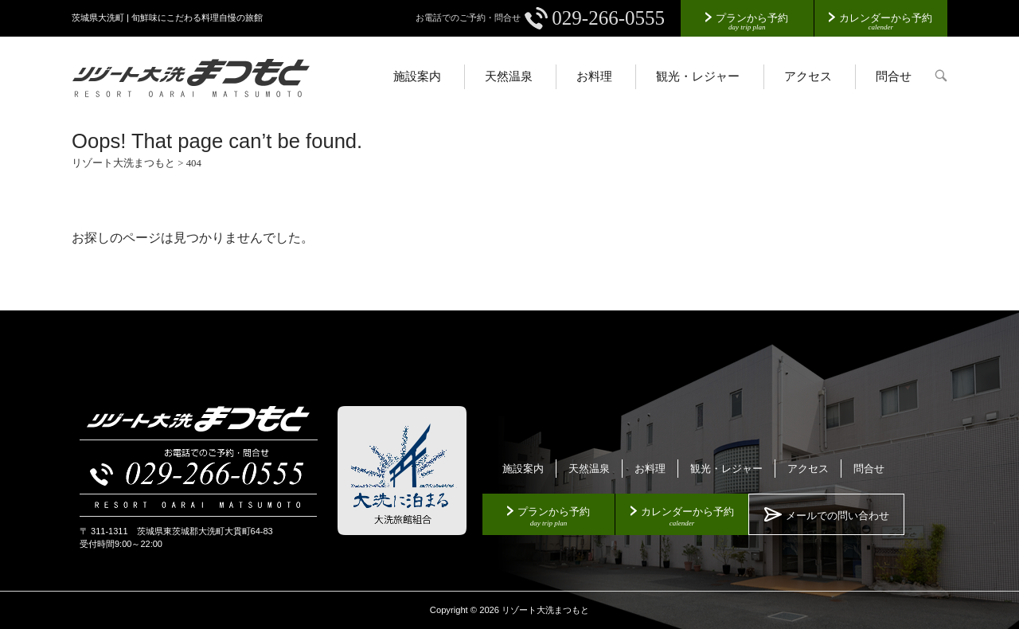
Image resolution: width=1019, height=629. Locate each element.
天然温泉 (509, 76)
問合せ (894, 76)
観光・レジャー (698, 76)
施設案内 (417, 76)
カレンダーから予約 (885, 18)
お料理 (594, 76)
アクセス (808, 76)
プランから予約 (752, 18)
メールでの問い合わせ (837, 516)
